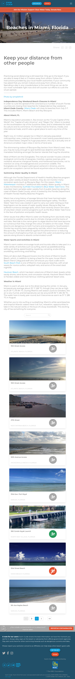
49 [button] (50, 619)
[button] (70, 3)
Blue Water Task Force (54, 187)
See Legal (8, 676)
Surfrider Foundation (32, 187)
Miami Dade (30, 108)
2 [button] (41, 619)
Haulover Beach (11, 272)
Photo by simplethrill (13, 97)
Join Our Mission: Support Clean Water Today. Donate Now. (37, 10)
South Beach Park (12, 263)
